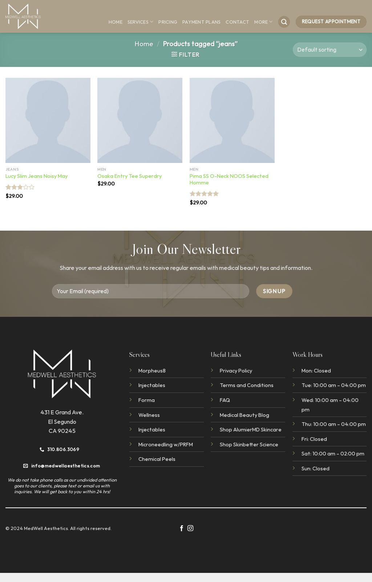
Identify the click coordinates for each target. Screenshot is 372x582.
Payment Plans (201, 22)
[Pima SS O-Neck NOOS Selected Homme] (232, 120)
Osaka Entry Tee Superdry (129, 176)
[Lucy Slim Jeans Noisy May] (47, 120)
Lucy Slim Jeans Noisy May (36, 176)
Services (141, 21)
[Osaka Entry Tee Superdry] (139, 120)
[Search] (284, 22)
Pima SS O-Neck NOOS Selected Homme (229, 179)
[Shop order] (330, 50)
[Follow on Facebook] (182, 528)
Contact (237, 22)
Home (115, 22)
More (263, 21)
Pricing (167, 22)
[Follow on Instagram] (190, 528)
